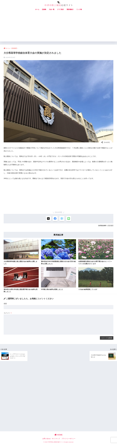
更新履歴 (110, 225)
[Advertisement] (58, 28)
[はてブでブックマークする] (61, 218)
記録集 (44, 9)
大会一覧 (51, 9)
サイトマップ (56, 438)
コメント (8, 313)
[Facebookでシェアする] (55, 218)
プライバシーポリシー (68, 438)
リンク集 (79, 9)
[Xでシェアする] (48, 218)
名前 (5, 304)
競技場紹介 (70, 9)
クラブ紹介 (60, 9)
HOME (58, 435)
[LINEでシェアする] (68, 218)
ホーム (37, 9)
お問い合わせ (46, 438)
